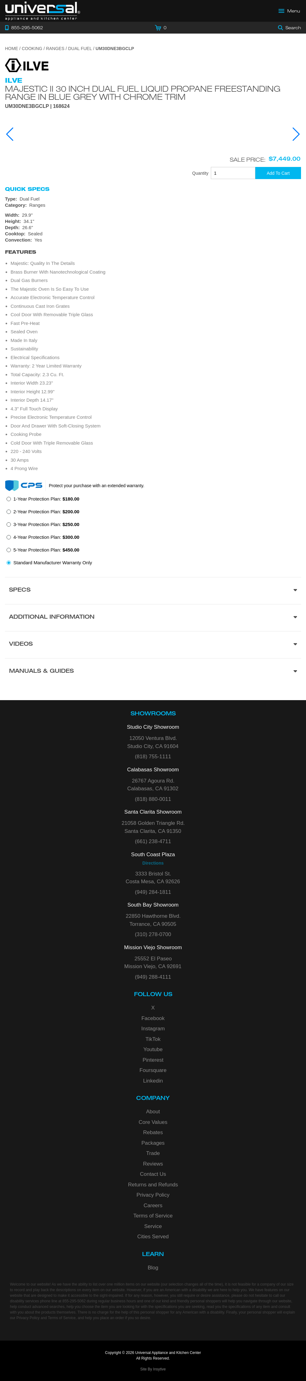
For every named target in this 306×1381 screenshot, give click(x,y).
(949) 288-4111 (153, 977)
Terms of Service (153, 1216)
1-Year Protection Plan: (46, 498)
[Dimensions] (153, 221)
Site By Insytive (153, 1369)
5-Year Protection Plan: (46, 549)
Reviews (153, 1164)
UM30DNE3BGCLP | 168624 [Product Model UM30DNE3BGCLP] (37, 106)
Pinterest (152, 1060)
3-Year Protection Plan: (46, 524)
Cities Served (153, 1237)
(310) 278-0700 (153, 934)
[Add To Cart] (278, 173)
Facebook (153, 1018)
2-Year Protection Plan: (46, 511)
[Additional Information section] (153, 617)
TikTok (153, 1039)
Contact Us (153, 1174)
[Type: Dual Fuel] (153, 198)
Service (153, 1226)
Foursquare (153, 1070)
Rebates (153, 1132)
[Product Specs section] (153, 590)
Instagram (153, 1029)
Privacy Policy (153, 1195)
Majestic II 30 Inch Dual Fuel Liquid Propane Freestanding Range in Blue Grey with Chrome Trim (142, 93)
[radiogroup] (153, 532)
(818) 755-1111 (153, 757)
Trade (153, 1153)
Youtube (153, 1049)
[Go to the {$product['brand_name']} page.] (27, 64)
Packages (153, 1143)
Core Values (153, 1122)
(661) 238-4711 (153, 841)
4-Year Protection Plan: (46, 537)
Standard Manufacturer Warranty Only (52, 562)
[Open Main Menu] (289, 11)
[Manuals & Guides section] (153, 671)
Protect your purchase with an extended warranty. (96, 485)
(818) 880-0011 (153, 799)
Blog (153, 1268)
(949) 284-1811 (153, 892)
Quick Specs (27, 189)
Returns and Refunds (153, 1185)
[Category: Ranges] (153, 205)
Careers (153, 1205)
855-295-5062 (74, 1301)
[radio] (43, 500)
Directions (153, 863)
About (153, 1112)
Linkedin (153, 1081)
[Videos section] (153, 644)
